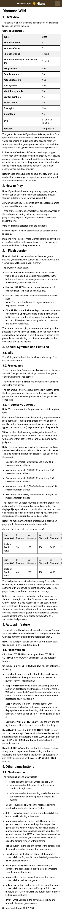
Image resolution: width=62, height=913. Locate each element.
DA (57, 3)
